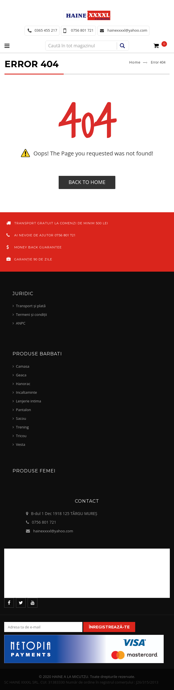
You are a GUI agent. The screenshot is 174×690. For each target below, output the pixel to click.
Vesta (20, 444)
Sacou (21, 418)
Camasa (22, 366)
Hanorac (23, 383)
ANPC (20, 323)
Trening (22, 427)
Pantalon (23, 409)
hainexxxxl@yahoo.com (53, 530)
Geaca (21, 374)
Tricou (21, 435)
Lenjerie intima (28, 401)
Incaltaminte (26, 392)
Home (135, 62)
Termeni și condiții (31, 314)
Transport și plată (31, 305)
